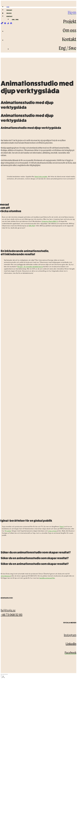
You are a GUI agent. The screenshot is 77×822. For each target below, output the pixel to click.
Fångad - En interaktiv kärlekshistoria (30, 267)
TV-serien (8, 531)
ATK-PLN (32, 226)
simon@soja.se (6, 576)
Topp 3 (62, 527)
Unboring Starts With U (50, 221)
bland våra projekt (41, 177)
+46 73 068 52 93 (11, 614)
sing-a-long (52, 531)
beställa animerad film (47, 578)
